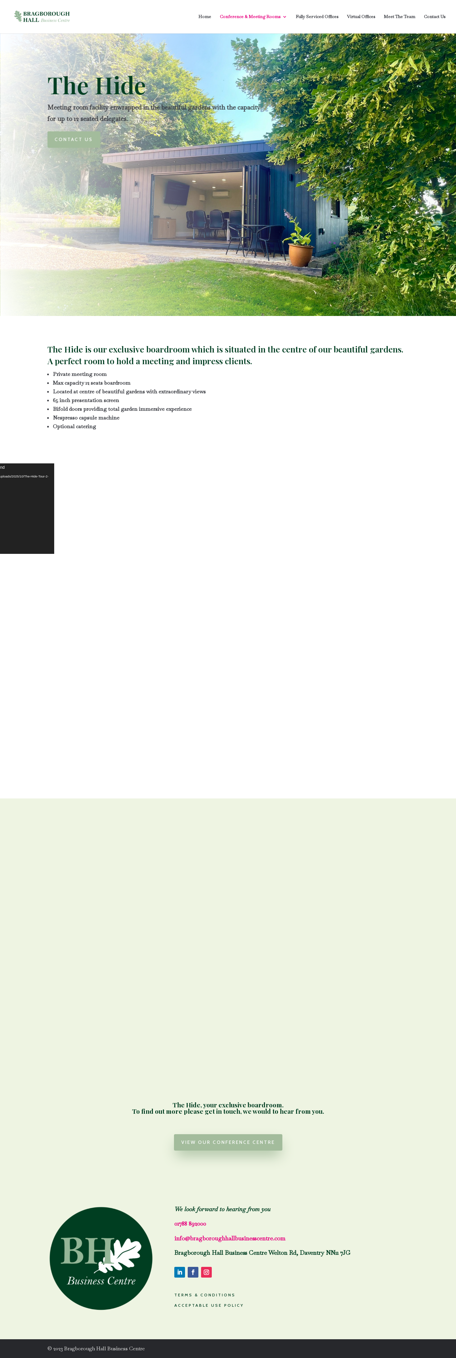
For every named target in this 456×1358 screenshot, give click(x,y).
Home (204, 16)
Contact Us (434, 16)
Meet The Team (399, 16)
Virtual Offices (361, 16)
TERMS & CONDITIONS (205, 1294)
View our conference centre (228, 1142)
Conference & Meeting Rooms (250, 16)
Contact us (78, 139)
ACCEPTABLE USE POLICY (209, 1305)
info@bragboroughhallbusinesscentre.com (229, 1238)
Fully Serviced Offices (317, 16)
